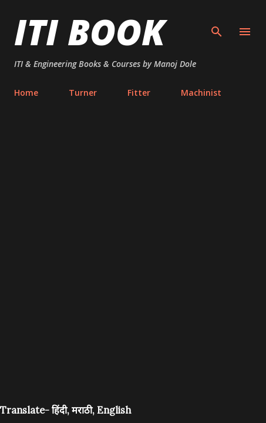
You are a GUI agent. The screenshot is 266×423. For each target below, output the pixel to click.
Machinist (201, 92)
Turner (83, 92)
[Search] (217, 21)
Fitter (138, 92)
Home (26, 92)
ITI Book (89, 32)
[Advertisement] (133, 265)
